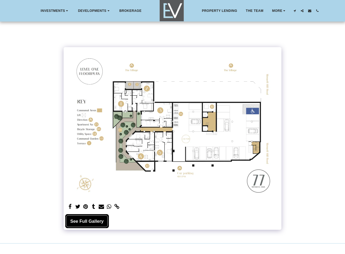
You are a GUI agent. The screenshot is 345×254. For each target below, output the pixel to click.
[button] (55, 11)
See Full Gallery (87, 221)
